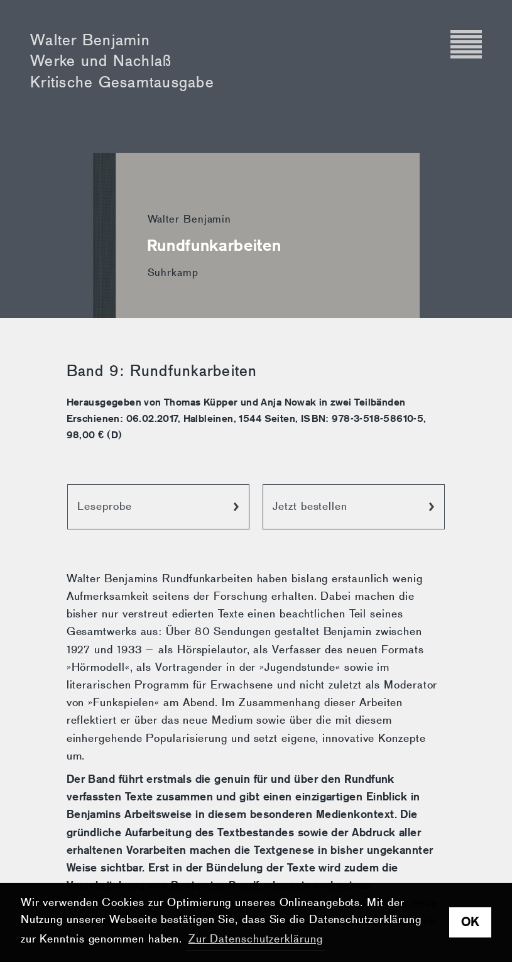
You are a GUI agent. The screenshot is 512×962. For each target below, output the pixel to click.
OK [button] (470, 922)
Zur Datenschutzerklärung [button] (255, 939)
